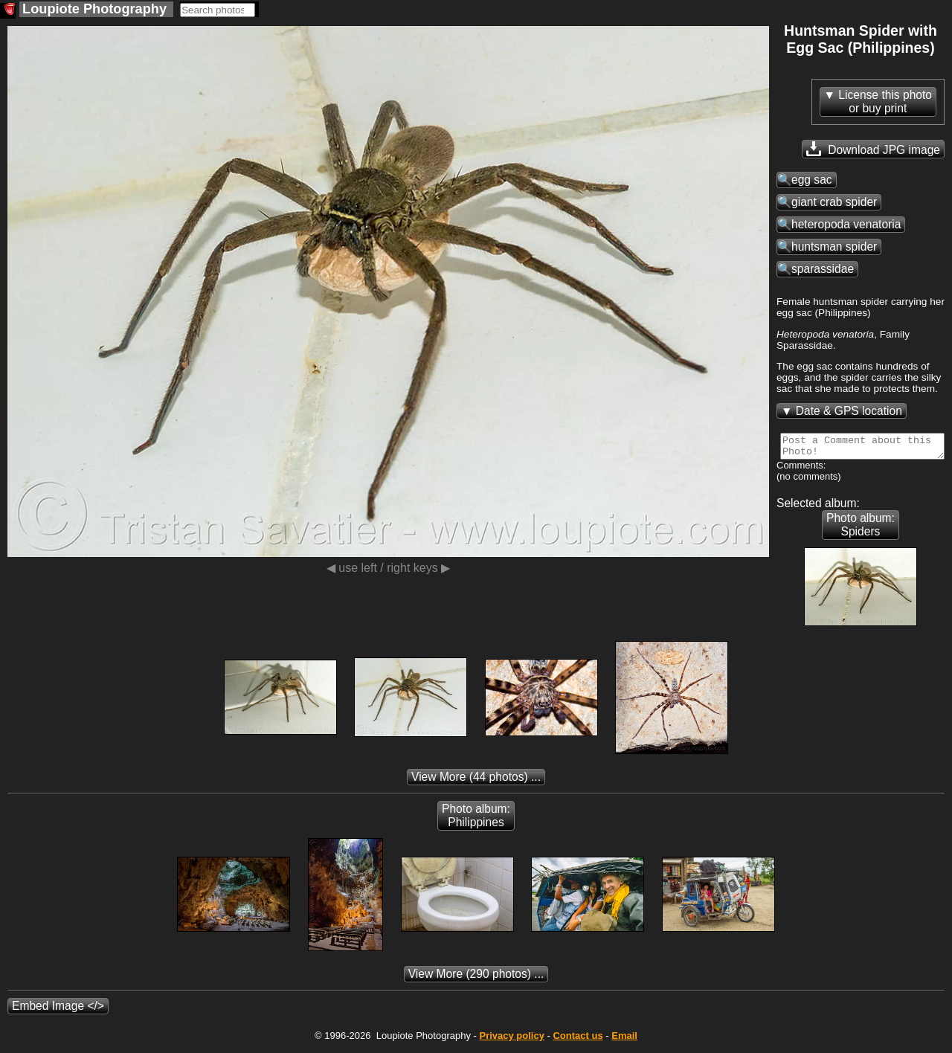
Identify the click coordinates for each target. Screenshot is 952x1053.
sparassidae (822, 269)
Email (624, 1040)
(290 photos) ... (476, 978)
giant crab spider (834, 202)
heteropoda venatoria (846, 224)
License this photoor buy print (885, 101)
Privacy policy (511, 1040)
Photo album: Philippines (476, 820)
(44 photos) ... (476, 781)
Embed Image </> (58, 1010)
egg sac (811, 179)
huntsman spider (834, 246)
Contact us (577, 1040)
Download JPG (873, 148)
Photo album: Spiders (860, 529)
